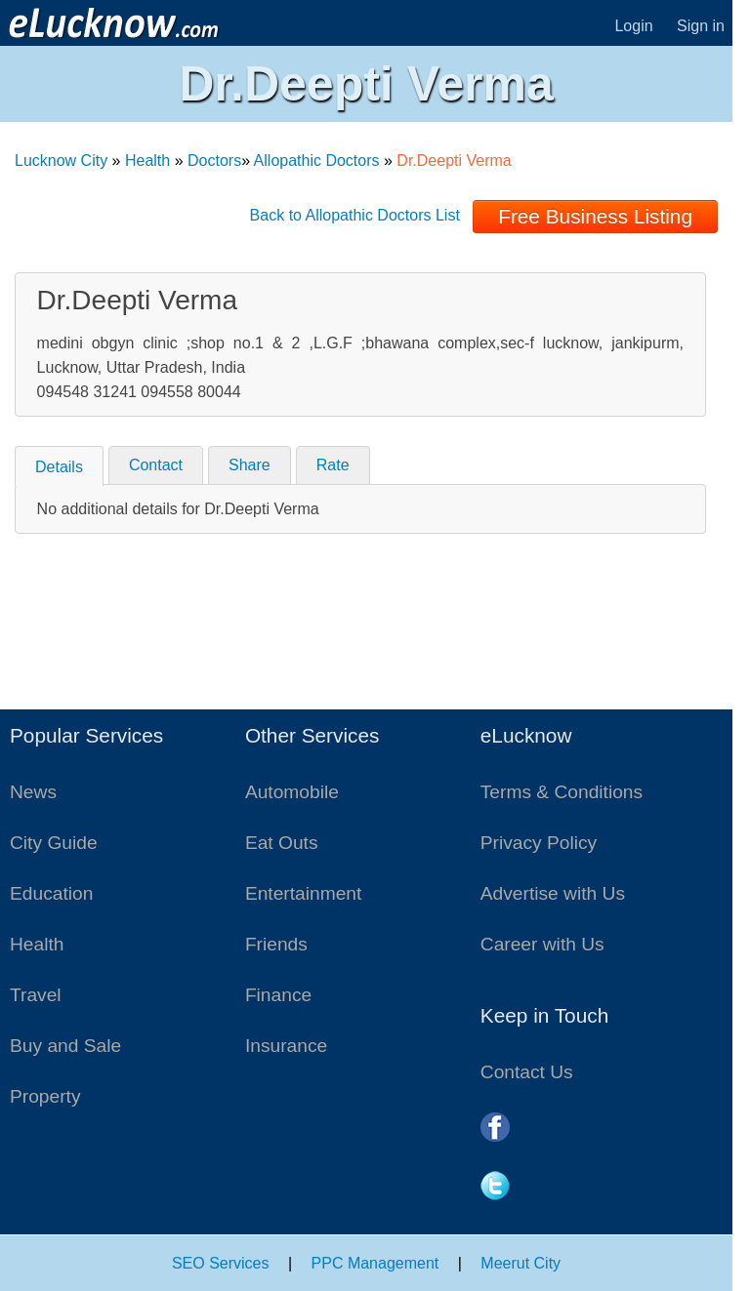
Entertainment (303, 893)
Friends (276, 944)
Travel (36, 995)
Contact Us (526, 1072)
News (33, 792)
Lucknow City (61, 160)
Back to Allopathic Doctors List (355, 215)
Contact (156, 465)
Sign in (701, 26)
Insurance (286, 1045)
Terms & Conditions (561, 792)
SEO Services (221, 1263)
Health (147, 160)
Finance (278, 995)
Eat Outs (281, 842)
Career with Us (542, 944)
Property (45, 1096)
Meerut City (520, 1263)
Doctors (214, 160)
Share (250, 465)
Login (633, 26)
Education (51, 893)
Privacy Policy (538, 842)
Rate (333, 465)
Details (59, 467)
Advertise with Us (552, 893)
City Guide (54, 842)
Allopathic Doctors (317, 160)
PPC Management (375, 1263)
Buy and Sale (65, 1045)
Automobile (292, 792)
